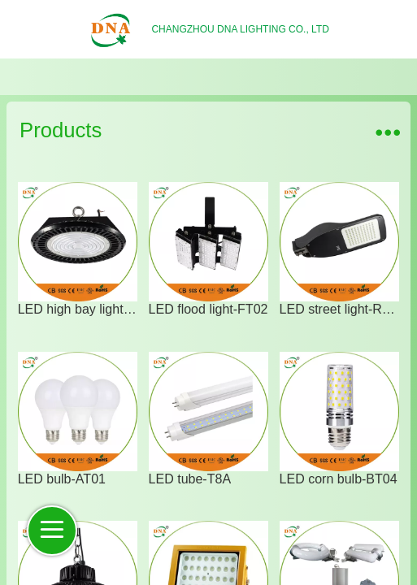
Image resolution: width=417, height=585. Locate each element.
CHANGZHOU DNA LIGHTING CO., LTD (239, 29)
